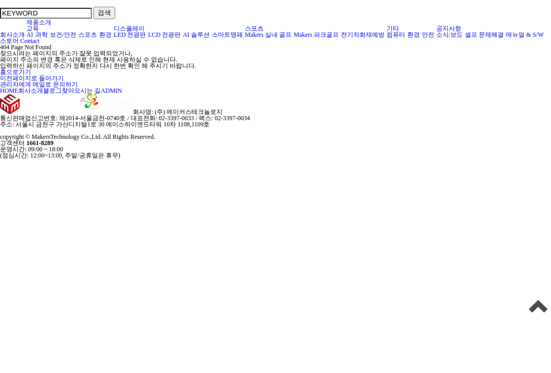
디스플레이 (129, 28)
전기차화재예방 (363, 34)
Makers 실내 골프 (268, 34)
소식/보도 (449, 34)
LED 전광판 (130, 34)
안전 (428, 34)
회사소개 (12, 34)
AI (30, 34)
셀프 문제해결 (484, 34)
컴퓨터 (396, 34)
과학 (41, 34)
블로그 (52, 90)
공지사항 (448, 28)
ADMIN (111, 90)
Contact (29, 41)
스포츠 (88, 34)
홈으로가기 (15, 72)
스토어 (9, 41)
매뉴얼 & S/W (525, 34)
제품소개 (38, 22)
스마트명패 (227, 34)
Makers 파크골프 (316, 34)
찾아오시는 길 (81, 90)
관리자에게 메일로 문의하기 (39, 84)
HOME (9, 90)
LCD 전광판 (164, 34)
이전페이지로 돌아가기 (32, 78)
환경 (105, 34)
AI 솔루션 (196, 34)
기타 (393, 28)
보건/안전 (63, 34)
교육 (32, 28)
